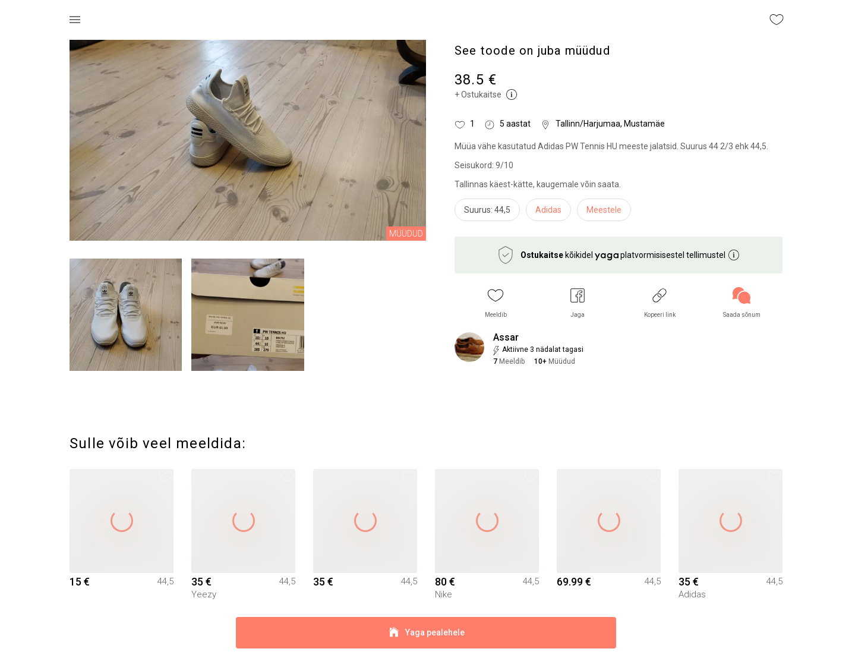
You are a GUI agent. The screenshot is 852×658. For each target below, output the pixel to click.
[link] (742, 303)
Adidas (548, 210)
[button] (496, 303)
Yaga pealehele (426, 632)
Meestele (603, 210)
